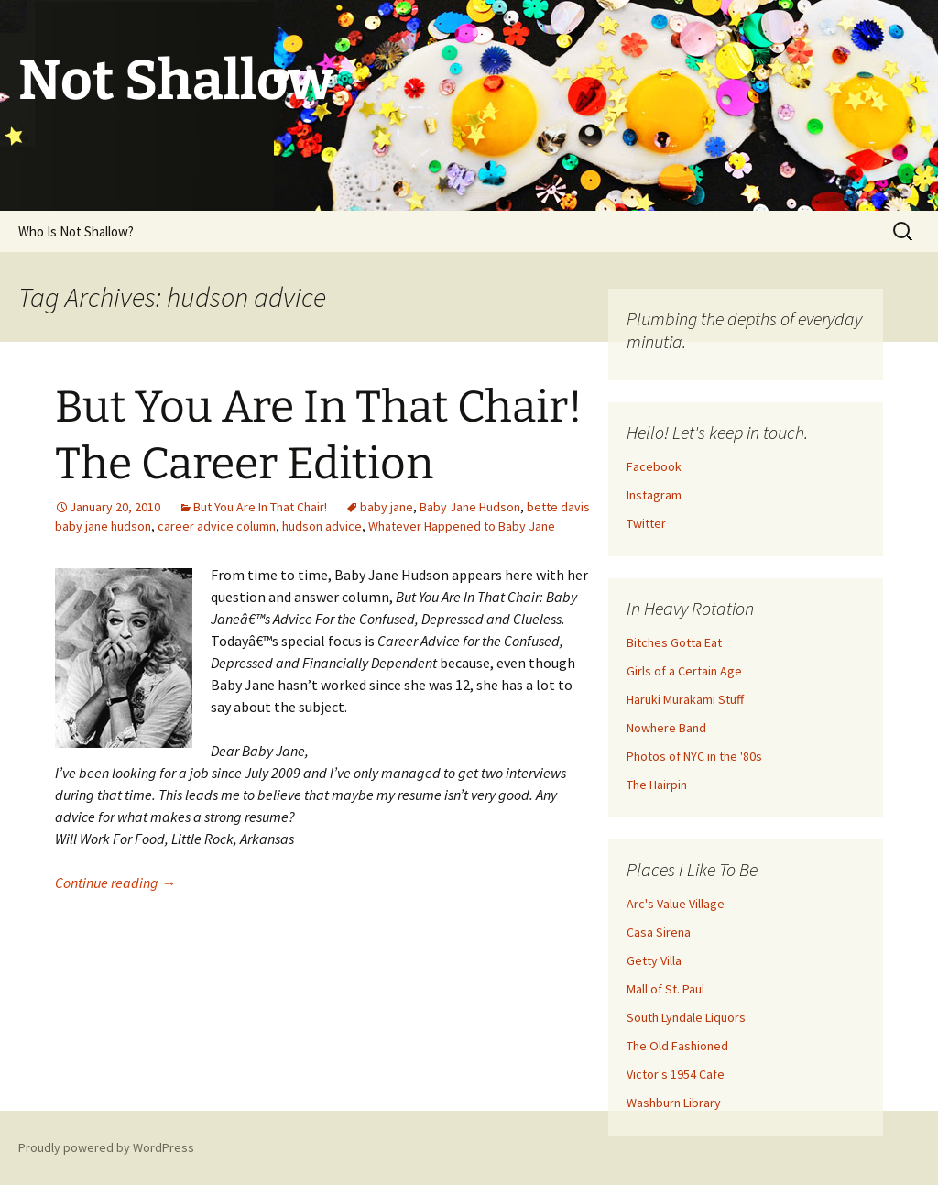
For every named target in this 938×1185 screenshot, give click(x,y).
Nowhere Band (666, 727)
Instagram (654, 495)
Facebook (654, 466)
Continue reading (115, 882)
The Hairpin (657, 784)
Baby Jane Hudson (470, 507)
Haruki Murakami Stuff (685, 699)
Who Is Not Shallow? (76, 231)
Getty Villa (654, 960)
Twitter (646, 523)
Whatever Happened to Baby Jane (461, 526)
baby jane (386, 507)
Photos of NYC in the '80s (694, 756)
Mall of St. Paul (665, 989)
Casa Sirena (659, 932)
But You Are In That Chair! (260, 507)
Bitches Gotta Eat (674, 642)
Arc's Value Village (676, 903)
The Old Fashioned (677, 1045)
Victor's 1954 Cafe (676, 1074)
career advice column (217, 526)
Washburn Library (674, 1102)
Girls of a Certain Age (684, 671)
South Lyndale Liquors (686, 1017)
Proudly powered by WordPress (106, 1147)
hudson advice (322, 526)
